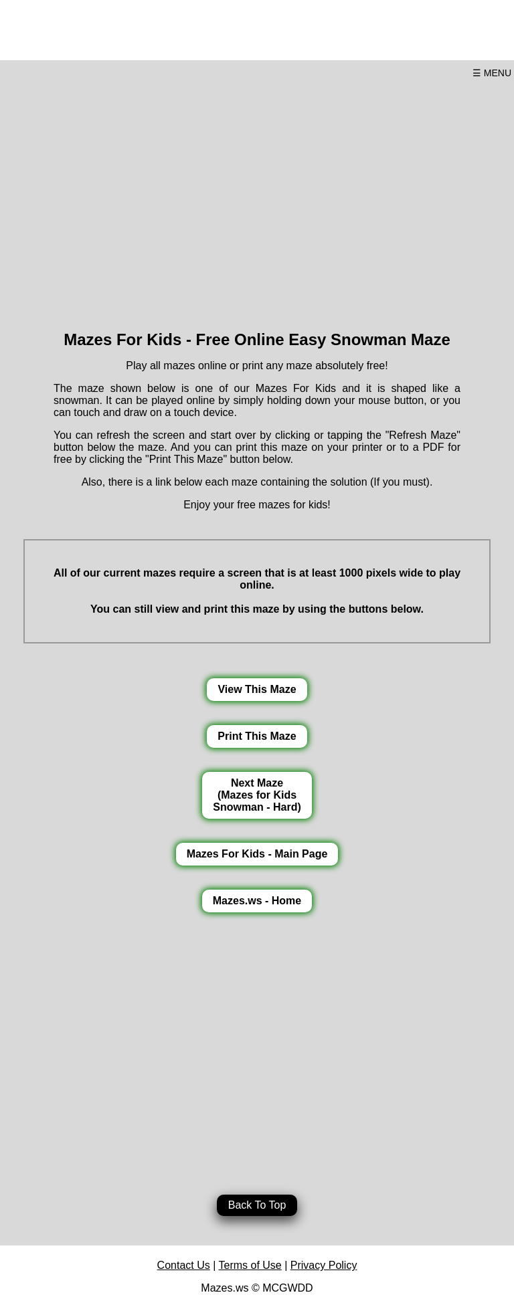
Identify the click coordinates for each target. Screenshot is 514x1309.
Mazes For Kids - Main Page (257, 854)
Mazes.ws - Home (257, 900)
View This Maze (257, 689)
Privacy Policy (323, 1265)
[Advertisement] (257, 199)
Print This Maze (257, 736)
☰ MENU (492, 73)
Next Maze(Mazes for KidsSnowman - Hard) (257, 795)
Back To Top (257, 1205)
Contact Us (183, 1265)
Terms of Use (250, 1265)
